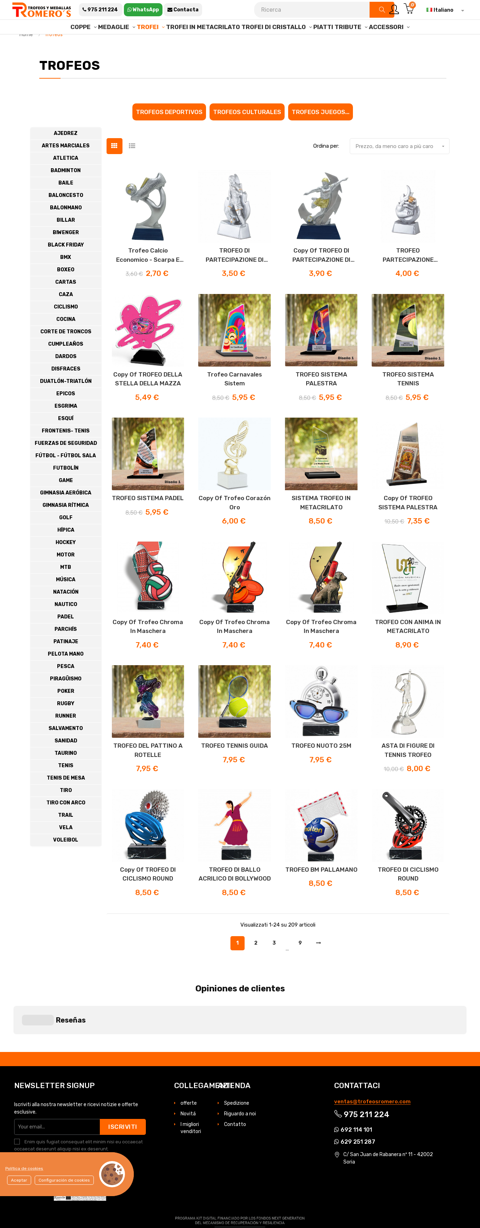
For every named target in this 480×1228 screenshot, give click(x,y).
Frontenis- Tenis (66, 449)
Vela (66, 846)
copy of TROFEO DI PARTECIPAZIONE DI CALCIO (321, 273)
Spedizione (236, 1063)
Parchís (66, 647)
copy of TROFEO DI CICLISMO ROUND (148, 892)
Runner (65, 734)
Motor (66, 573)
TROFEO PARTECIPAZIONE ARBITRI (408, 273)
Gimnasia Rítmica (65, 523)
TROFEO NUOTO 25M (321, 763)
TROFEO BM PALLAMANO (321, 887)
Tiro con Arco (65, 821)
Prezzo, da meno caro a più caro (402, 164)
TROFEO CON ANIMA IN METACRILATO (408, 644)
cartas (65, 300)
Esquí (65, 437)
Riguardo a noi (240, 1074)
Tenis (65, 784)
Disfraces (65, 387)
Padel (65, 635)
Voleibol (65, 858)
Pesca (65, 684)
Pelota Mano (66, 672)
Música (65, 598)
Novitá (188, 1074)
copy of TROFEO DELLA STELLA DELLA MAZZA (147, 397)
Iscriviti (123, 1086)
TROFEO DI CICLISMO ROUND (408, 892)
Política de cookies (24, 1168)
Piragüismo (65, 697)
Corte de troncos (65, 350)
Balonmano (66, 226)
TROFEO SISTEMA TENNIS (408, 397)
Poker (65, 709)
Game (66, 499)
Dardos (65, 375)
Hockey (66, 561)
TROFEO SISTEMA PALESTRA (321, 397)
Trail (65, 833)
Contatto (235, 1084)
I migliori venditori (191, 1087)
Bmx (65, 275)
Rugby (65, 722)
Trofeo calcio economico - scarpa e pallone (147, 273)
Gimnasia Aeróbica (65, 511)
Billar (66, 238)
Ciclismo (66, 325)
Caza (66, 313)
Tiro (66, 808)
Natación (66, 610)
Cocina (65, 337)
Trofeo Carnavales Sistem (234, 397)
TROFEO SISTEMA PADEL (148, 516)
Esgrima (66, 424)
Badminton (66, 189)
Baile (65, 201)
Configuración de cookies (64, 1180)
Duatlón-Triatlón (66, 399)
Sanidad (66, 759)
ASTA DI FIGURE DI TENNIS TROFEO (408, 768)
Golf (66, 536)
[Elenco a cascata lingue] (443, 10)
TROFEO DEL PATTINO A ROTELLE (148, 768)
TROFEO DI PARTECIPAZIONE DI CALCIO (235, 273)
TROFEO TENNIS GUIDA (234, 763)
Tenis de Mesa (66, 796)
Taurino (66, 771)
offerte (189, 1063)
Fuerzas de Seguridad (66, 461)
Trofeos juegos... (320, 129)
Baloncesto (65, 213)
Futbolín (66, 486)
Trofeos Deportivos (169, 129)
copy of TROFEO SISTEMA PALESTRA (408, 521)
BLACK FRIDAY (66, 263)
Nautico (66, 622)
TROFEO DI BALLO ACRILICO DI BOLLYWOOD (235, 892)
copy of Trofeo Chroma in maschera (148, 644)
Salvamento (65, 746)
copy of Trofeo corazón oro (234, 521)
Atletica (65, 176)
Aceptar (19, 1180)
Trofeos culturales (247, 129)
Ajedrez (66, 151)
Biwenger (66, 251)
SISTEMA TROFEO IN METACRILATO (321, 521)
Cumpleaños (65, 362)
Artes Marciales (66, 164)
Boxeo (65, 288)
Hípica (65, 548)
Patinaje (65, 660)
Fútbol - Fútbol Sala (65, 474)
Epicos (65, 412)
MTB (65, 585)
